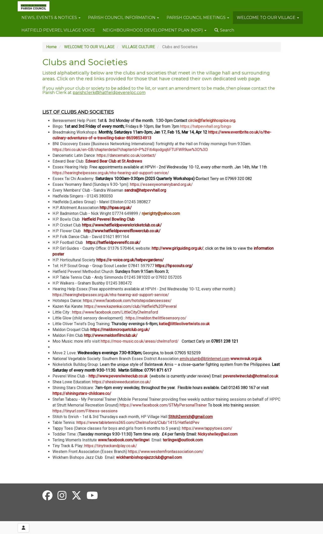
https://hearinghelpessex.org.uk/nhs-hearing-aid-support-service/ (110, 172)
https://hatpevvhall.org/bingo (205, 126)
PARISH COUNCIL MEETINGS (198, 17)
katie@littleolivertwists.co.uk (184, 323)
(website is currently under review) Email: (185, 376)
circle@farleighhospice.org (211, 120)
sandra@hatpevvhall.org (145, 190)
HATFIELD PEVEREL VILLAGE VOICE (58, 30)
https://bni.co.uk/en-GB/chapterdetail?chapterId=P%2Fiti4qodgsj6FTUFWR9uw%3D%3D (130, 149)
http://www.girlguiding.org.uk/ (177, 248)
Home (51, 46)
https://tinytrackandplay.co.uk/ (110, 445)
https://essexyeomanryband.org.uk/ (161, 184)
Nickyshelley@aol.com (217, 434)
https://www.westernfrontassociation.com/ (166, 451)
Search (224, 30)
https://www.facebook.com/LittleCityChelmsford (115, 312)
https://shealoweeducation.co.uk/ (121, 381)
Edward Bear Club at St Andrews (113, 161)
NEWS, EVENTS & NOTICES (50, 17)
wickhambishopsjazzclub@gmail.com (149, 457)
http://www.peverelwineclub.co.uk (118, 376)
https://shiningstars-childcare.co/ (81, 393)
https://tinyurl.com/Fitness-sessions (85, 411)
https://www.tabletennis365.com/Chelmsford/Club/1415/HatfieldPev (137, 422)
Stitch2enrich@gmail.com (190, 416)
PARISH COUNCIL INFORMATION (123, 17)
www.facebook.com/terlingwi (124, 440)
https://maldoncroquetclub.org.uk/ (120, 329)
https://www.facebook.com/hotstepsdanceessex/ (127, 300)
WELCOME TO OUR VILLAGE (268, 17)
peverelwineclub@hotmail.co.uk (250, 376)
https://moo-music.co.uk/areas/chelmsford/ (169, 341)
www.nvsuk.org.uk (246, 358)
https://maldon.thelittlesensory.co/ (156, 318)
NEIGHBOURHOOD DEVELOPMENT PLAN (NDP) (154, 30)
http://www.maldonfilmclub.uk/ (111, 335)
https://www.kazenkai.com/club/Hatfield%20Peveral (130, 306)
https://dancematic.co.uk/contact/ (126, 155)
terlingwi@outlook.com (183, 440)
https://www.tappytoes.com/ (207, 428)
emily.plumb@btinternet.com (204, 358)
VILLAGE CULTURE (138, 46)
